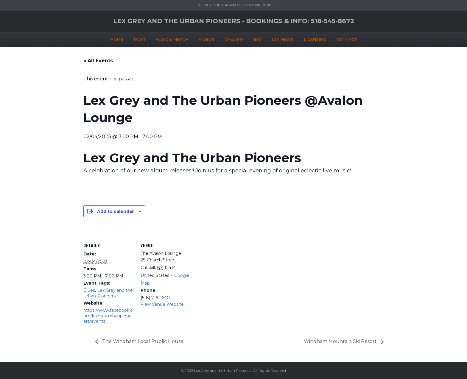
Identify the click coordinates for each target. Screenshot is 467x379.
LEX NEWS (283, 38)
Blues (89, 290)
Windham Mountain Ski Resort (341, 341)
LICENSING (315, 38)
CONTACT (346, 38)
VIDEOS (206, 38)
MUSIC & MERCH (172, 38)
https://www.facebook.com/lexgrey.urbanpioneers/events (108, 316)
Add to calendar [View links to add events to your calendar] (115, 211)
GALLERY (234, 38)
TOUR (139, 38)
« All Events (98, 60)
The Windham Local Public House (142, 341)
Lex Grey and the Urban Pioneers (108, 293)
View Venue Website (162, 304)
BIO (257, 38)
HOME (116, 38)
